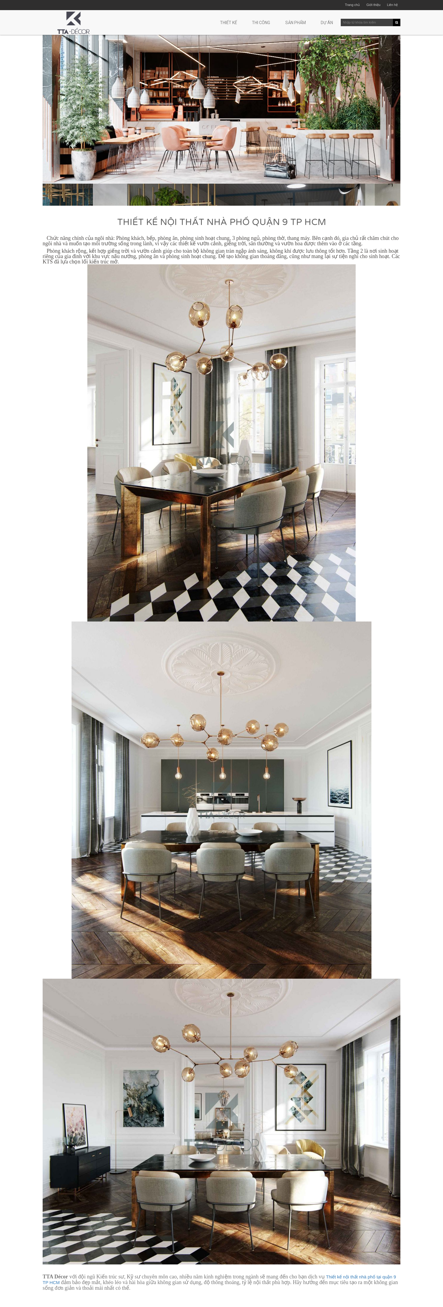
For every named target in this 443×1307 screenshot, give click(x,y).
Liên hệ (392, 5)
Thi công (261, 22)
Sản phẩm (295, 22)
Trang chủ (352, 5)
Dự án (327, 22)
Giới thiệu (373, 5)
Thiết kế (228, 22)
